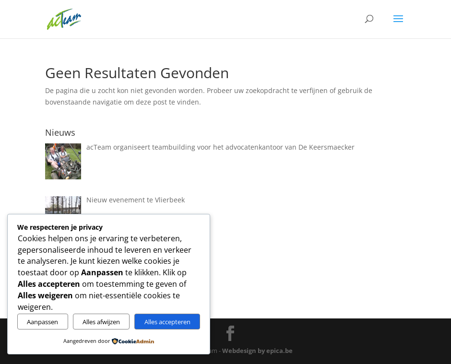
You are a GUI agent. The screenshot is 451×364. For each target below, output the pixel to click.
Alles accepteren (167, 321)
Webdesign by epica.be (257, 350)
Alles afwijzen (101, 321)
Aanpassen (42, 321)
